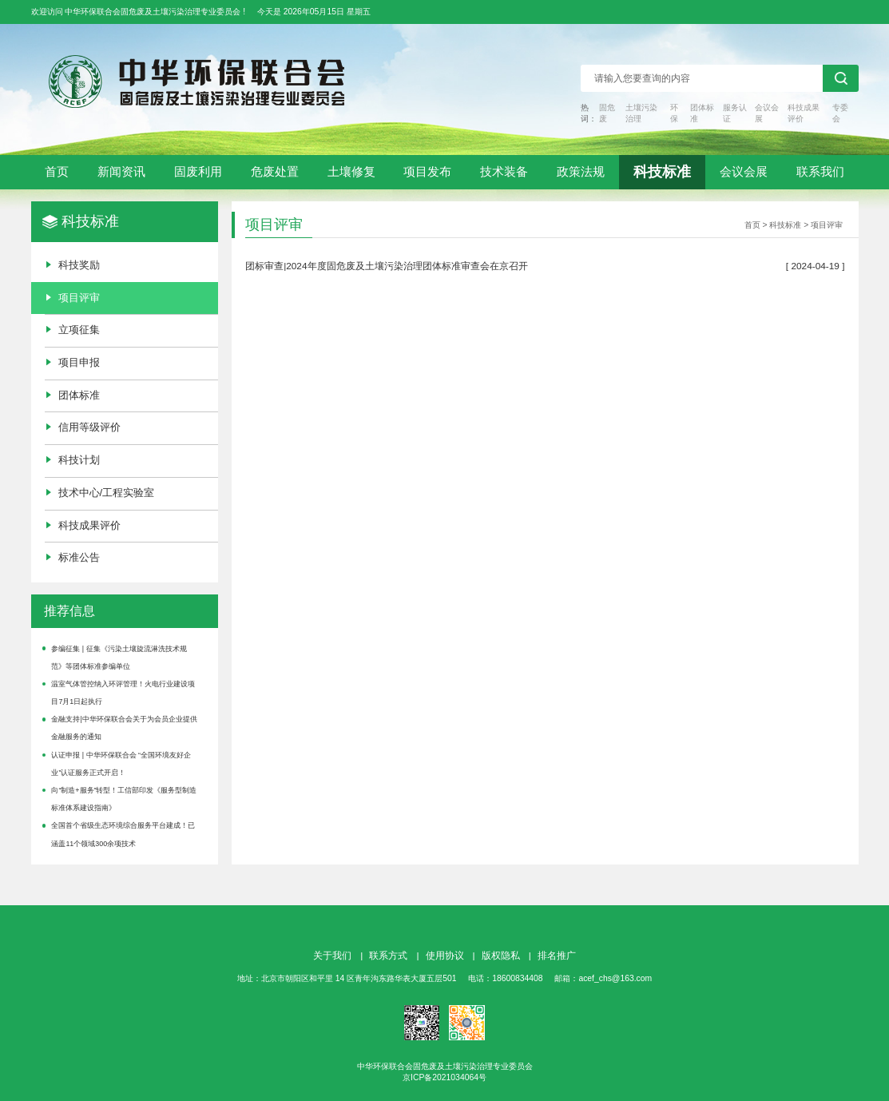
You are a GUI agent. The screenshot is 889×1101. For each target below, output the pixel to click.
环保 (674, 113)
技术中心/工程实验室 (106, 493)
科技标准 (662, 172)
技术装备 (504, 171)
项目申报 (79, 362)
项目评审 (79, 298)
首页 (57, 171)
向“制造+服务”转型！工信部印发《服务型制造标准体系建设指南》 (123, 799)
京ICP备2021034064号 (444, 1077)
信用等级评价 (89, 427)
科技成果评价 (804, 113)
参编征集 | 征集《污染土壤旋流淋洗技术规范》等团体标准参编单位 (118, 657)
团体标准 (702, 113)
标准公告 (79, 557)
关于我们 (332, 955)
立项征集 (79, 330)
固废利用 (198, 171)
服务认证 (735, 113)
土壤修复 (351, 171)
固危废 (607, 113)
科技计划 (79, 460)
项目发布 (427, 171)
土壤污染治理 (641, 113)
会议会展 (767, 113)
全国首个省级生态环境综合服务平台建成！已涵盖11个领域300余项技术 (123, 834)
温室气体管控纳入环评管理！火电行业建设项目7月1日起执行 (123, 693)
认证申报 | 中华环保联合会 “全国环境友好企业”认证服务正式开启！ (121, 764)
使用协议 (445, 955)
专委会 (840, 113)
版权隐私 (501, 955)
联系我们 (820, 171)
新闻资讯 (121, 171)
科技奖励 (79, 265)
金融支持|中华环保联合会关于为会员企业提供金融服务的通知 (123, 728)
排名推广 (557, 955)
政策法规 (581, 171)
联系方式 (388, 955)
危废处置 (275, 171)
